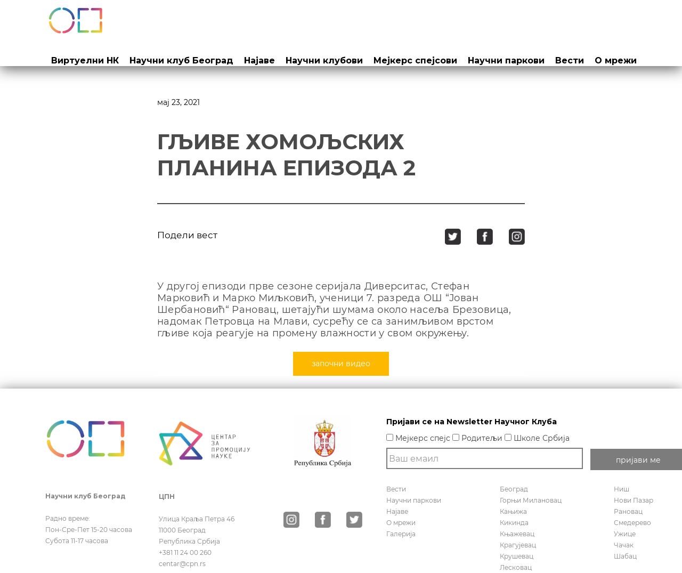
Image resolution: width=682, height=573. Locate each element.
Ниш (621, 489)
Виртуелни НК (85, 60)
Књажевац (517, 534)
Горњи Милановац (531, 500)
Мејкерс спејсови (415, 60)
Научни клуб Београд (181, 60)
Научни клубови (324, 60)
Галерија (401, 534)
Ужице (625, 534)
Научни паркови (506, 60)
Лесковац (516, 567)
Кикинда (514, 523)
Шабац (625, 556)
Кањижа (513, 511)
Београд (514, 489)
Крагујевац (518, 545)
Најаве (259, 60)
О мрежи (616, 60)
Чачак (624, 545)
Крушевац (516, 556)
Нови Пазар (633, 500)
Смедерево (632, 523)
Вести (569, 60)
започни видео (341, 363)
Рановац (628, 511)
